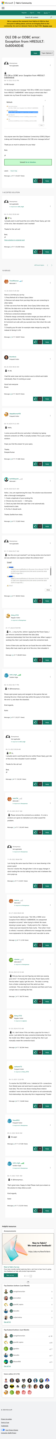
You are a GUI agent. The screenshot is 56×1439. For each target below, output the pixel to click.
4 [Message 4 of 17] (13, 1205)
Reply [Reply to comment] (47, 252)
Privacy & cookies (6, 1419)
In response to (16, 206)
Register (24, 12)
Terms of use (5, 1422)
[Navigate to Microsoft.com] (7, 3)
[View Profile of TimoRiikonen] (14, 281)
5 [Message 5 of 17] (13, 1144)
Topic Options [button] (46, 53)
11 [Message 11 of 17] (14, 827)
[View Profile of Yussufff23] (16, 1120)
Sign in (32, 12)
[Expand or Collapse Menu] (3, 8)
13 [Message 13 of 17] (12, 655)
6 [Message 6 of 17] (13, 881)
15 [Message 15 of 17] (11, 459)
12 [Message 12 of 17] (11, 596)
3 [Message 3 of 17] (10, 247)
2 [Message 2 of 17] (10, 717)
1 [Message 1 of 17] (10, 176)
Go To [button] (46, 13)
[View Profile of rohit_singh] (13, 675)
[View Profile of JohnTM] (15, 798)
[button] (35, 53)
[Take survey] (11, 1275)
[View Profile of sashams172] (18, 1066)
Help (38, 12)
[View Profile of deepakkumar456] (15, 413)
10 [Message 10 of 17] (15, 940)
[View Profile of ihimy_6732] (15, 615)
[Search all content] (38, 17)
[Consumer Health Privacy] (28, 1433)
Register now (47, 26)
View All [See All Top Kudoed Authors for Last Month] (7, 1366)
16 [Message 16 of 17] (11, 394)
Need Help (14, 170)
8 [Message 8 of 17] (15, 1047)
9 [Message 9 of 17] (15, 1101)
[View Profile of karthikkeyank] (14, 479)
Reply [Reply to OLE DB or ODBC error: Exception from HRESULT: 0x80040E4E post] (47, 181)
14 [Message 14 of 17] (11, 521)
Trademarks (4, 1426)
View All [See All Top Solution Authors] (7, 1322)
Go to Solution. (30, 162)
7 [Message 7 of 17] (15, 996)
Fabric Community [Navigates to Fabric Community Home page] (24, 3)
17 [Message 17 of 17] (11, 337)
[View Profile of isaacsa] (16, 900)
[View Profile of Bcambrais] (12, 357)
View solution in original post (14, 240)
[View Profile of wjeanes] (16, 959)
